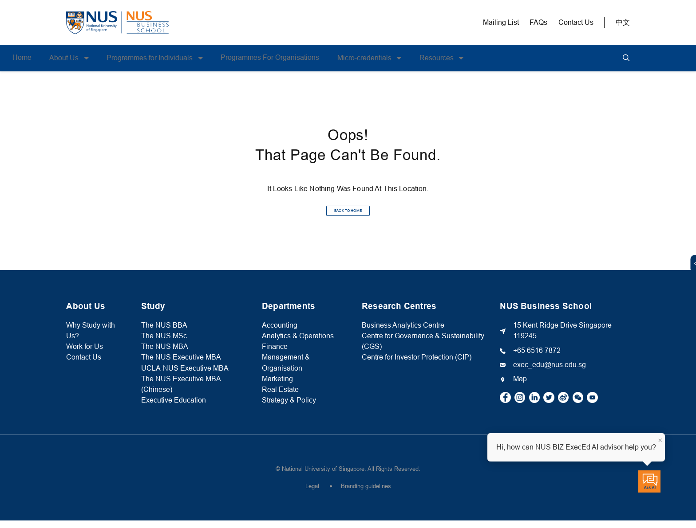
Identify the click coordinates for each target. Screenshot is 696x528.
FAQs (538, 22)
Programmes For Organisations (324, 57)
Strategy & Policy (289, 407)
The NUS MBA (164, 354)
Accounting (279, 332)
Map (520, 386)
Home (75, 57)
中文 (623, 22)
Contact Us (575, 22)
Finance (275, 354)
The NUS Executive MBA (181, 364)
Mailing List (501, 22)
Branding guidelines (366, 493)
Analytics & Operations (298, 343)
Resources (492, 58)
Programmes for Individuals (205, 58)
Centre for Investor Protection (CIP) (416, 364)
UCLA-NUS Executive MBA (185, 375)
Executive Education (173, 407)
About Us (118, 58)
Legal (312, 493)
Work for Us (84, 354)
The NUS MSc (164, 343)
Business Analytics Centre (403, 332)
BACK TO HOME (348, 214)
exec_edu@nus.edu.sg (549, 372)
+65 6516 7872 (537, 357)
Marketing (277, 386)
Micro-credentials (419, 58)
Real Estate (280, 397)
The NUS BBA (164, 332)
